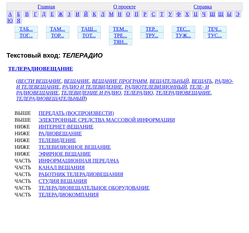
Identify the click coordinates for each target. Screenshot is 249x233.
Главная (46, 6)
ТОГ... (26, 35)
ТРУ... (152, 35)
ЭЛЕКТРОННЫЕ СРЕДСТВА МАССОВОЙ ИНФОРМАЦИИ (107, 120)
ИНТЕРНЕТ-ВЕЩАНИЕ (66, 126)
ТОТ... (89, 35)
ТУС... (215, 35)
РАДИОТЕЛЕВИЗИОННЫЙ (155, 87)
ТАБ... (26, 29)
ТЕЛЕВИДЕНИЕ (57, 140)
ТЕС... (183, 29)
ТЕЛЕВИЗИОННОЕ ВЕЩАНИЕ (75, 147)
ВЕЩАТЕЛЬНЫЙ (169, 81)
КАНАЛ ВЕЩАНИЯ (62, 167)
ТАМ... (57, 29)
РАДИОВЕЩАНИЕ (60, 133)
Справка (203, 6)
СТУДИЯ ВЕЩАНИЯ (63, 181)
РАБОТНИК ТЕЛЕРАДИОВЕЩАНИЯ (81, 174)
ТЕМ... (120, 29)
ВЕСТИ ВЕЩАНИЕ (39, 81)
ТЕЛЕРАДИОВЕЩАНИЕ (40, 69)
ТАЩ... (89, 29)
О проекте (124, 6)
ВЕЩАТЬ (202, 81)
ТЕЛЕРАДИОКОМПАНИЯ (69, 194)
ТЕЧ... (215, 29)
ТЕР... (152, 29)
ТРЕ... (120, 35)
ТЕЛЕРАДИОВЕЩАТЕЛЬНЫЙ (50, 98)
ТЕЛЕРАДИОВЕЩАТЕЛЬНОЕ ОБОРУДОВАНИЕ (94, 188)
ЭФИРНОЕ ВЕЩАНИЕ (65, 154)
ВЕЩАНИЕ (76, 81)
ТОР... (57, 35)
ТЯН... (120, 42)
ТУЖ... (183, 35)
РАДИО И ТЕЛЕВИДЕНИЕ (92, 87)
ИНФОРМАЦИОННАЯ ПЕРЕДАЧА (79, 160)
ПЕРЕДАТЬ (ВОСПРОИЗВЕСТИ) (76, 113)
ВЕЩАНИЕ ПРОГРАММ (119, 81)
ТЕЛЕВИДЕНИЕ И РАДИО (91, 92)
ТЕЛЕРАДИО (138, 92)
